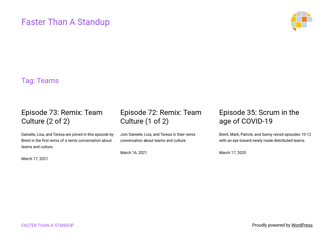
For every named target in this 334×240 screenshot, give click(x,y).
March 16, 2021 (133, 152)
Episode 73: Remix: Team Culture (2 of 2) (61, 116)
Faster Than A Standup (65, 22)
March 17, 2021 (34, 158)
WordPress (302, 225)
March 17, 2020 (232, 152)
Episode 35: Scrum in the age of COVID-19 (259, 116)
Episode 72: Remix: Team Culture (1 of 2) (160, 116)
